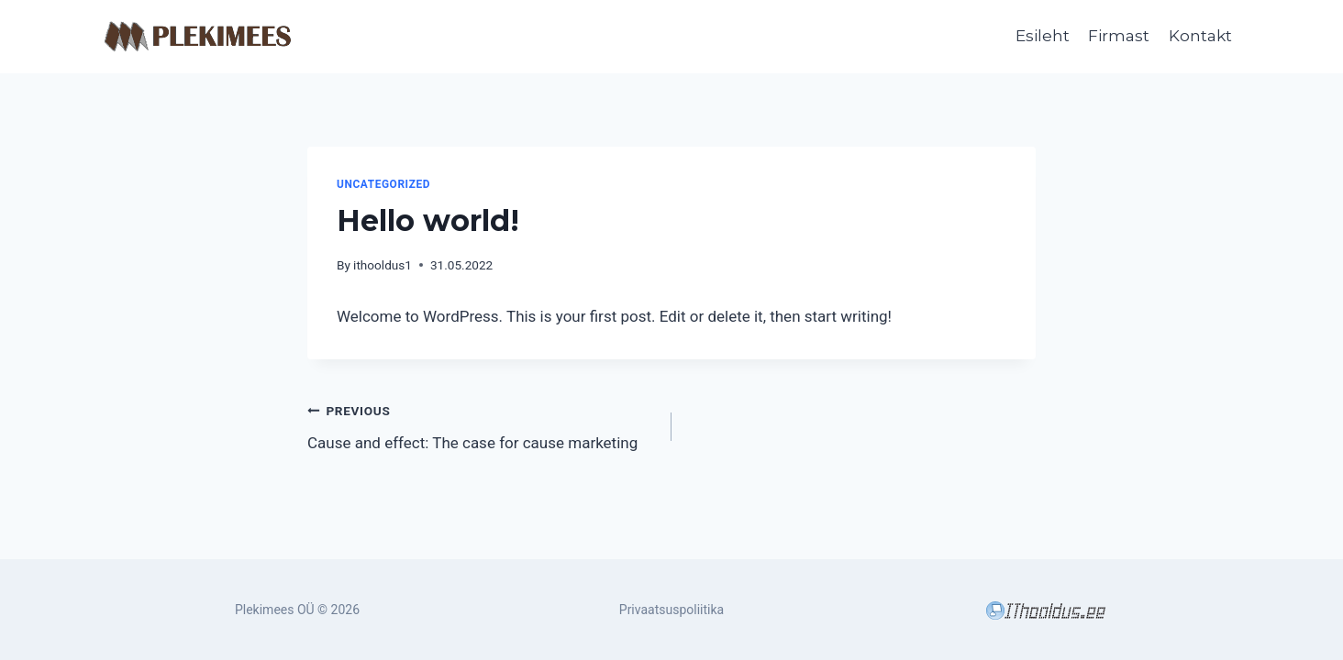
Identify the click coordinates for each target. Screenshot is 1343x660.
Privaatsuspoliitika (671, 609)
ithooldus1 (382, 265)
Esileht (1043, 36)
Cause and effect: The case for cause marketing (481, 425)
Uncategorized (383, 184)
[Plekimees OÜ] (198, 37)
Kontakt (1200, 36)
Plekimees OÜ (275, 609)
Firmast (1118, 36)
